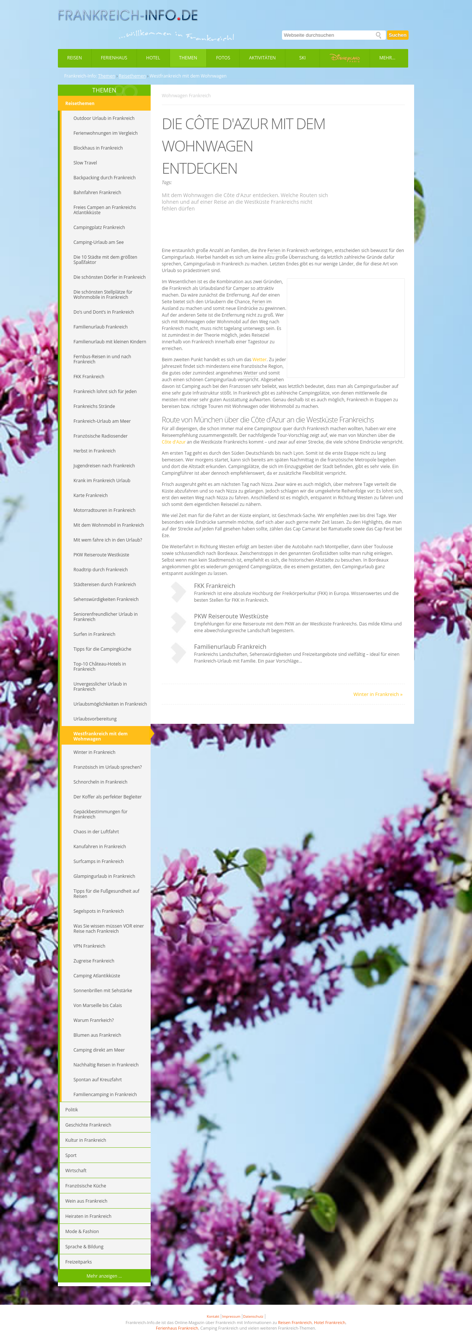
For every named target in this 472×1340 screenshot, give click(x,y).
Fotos (223, 58)
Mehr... (387, 58)
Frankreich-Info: (80, 76)
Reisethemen (132, 76)
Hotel (153, 58)
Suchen (398, 35)
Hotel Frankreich (329, 1322)
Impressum (231, 1316)
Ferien (274, 250)
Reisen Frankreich (295, 1322)
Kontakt (213, 1316)
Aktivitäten (262, 58)
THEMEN (104, 90)
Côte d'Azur (174, 442)
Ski (302, 58)
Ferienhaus (114, 58)
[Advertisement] (283, 230)
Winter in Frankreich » (378, 694)
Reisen (74, 58)
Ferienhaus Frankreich (177, 1328)
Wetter (259, 359)
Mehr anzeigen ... (104, 1276)
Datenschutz (253, 1316)
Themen (188, 58)
